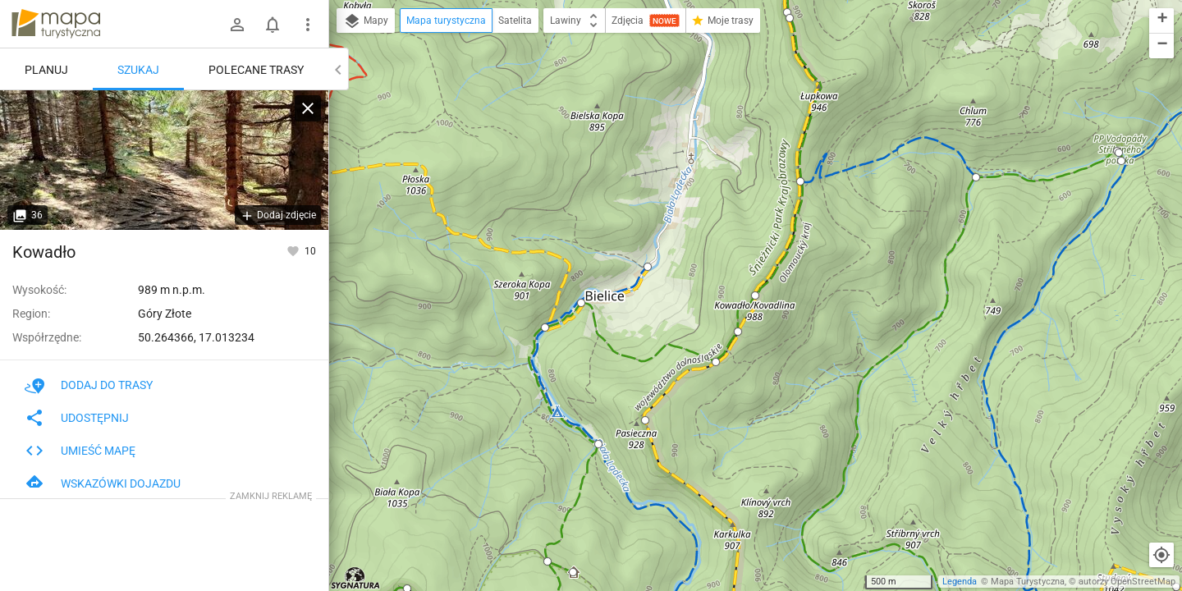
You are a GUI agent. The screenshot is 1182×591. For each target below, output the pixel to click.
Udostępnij (77, 418)
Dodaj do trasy (89, 385)
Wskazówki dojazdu (103, 483)
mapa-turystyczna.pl (56, 24)
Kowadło (44, 252)
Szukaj (138, 69)
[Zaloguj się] (237, 24)
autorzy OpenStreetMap (1127, 581)
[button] (648, 267)
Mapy (365, 21)
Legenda (959, 581)
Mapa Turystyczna (1028, 581)
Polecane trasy (256, 69)
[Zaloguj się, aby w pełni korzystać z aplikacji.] (294, 250)
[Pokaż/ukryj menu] (308, 24)
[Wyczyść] (308, 108)
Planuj (46, 69)
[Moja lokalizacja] (1161, 555)
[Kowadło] (164, 160)
